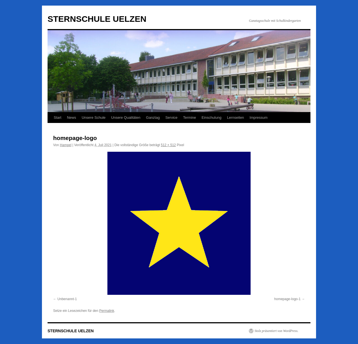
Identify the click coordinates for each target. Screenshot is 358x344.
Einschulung (212, 117)
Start (57, 117)
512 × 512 (168, 145)
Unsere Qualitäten (125, 117)
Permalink (106, 311)
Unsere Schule (93, 117)
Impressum (258, 117)
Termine (189, 117)
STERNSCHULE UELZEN (97, 18)
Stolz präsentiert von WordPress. (276, 331)
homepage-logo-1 (287, 299)
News (71, 117)
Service (171, 117)
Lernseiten (235, 117)
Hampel (65, 145)
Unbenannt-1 (67, 299)
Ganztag (153, 117)
